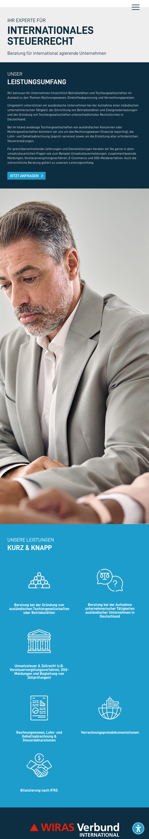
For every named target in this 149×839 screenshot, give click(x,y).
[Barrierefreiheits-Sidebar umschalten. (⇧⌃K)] (138, 828)
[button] (26, 176)
